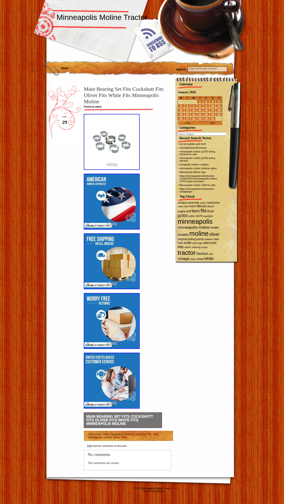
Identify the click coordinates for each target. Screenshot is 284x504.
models (183, 234)
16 (206, 110)
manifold (208, 216)
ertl (188, 211)
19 (181, 114)
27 (187, 118)
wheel (200, 259)
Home (64, 68)
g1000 (183, 216)
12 (181, 110)
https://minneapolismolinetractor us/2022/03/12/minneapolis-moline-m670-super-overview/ (198, 179)
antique (182, 202)
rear (180, 243)
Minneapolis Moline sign (192, 172)
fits (149, 434)
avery (203, 202)
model (214, 227)
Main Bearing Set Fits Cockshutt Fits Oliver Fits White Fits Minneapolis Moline (119, 420)
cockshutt (141, 434)
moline (108, 437)
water (193, 259)
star (181, 247)
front (210, 211)
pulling (192, 239)
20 (187, 114)
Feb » (213, 123)
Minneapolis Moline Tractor (102, 17)
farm (196, 211)
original (182, 239)
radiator (208, 239)
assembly (193, 202)
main (106, 434)
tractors (202, 253)
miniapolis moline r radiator (194, 164)
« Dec (187, 123)
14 (193, 110)
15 (200, 110)
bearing (129, 434)
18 (219, 110)
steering (196, 247)
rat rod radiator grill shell (192, 144)
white (124, 437)
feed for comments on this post (106, 446)
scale (187, 243)
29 (200, 118)
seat (194, 242)
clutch (192, 206)
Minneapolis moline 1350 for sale (197, 185)
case (180, 206)
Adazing (158, 491)
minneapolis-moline (193, 227)
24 (212, 114)
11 (219, 106)
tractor (187, 252)
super (204, 247)
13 (187, 110)
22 (200, 114)
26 (181, 118)
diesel (210, 206)
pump (200, 239)
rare (216, 239)
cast (186, 206)
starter (187, 247)
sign (200, 243)
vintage (183, 259)
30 (206, 118)
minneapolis (95, 437)
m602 (191, 216)
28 (193, 118)
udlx (211, 254)
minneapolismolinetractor (193, 147)
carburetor (213, 202)
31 (212, 118)
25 (219, 114)
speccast (209, 243)
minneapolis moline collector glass (198, 168)
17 (212, 110)
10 (212, 106)
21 (193, 114)
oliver (116, 437)
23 (206, 114)
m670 (199, 216)
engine (182, 211)
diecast (201, 206)
